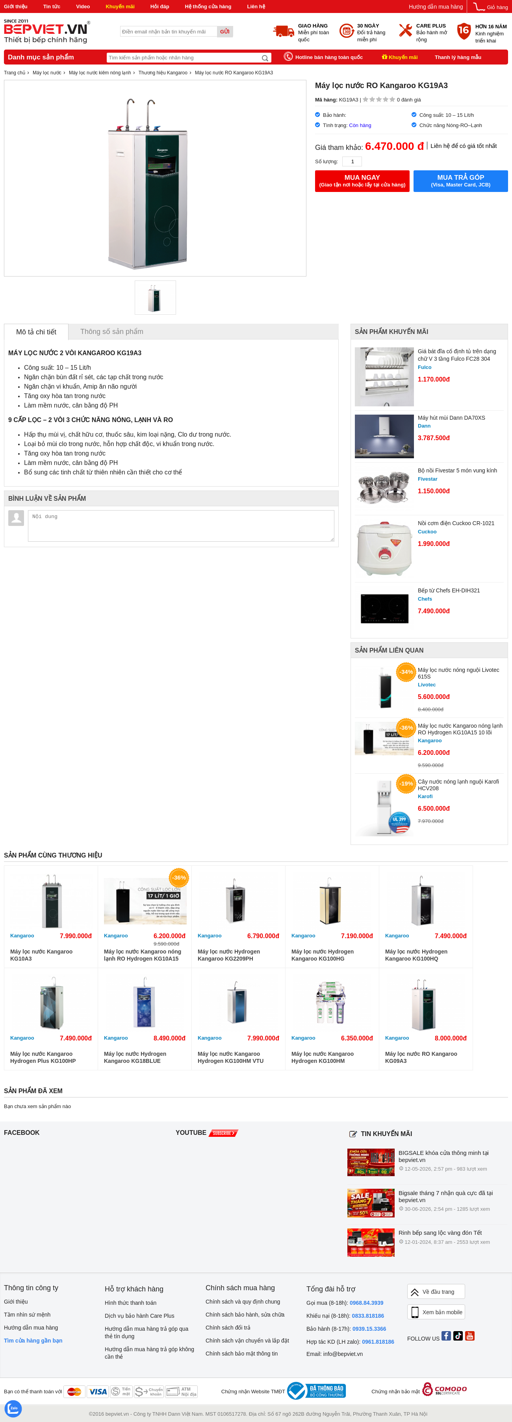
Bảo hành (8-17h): (346, 1329)
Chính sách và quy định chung (243, 1301)
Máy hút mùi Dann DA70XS (451, 418)
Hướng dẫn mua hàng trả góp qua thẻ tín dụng (146, 1332)
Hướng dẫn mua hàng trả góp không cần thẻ (149, 1353)
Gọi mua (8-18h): (345, 1303)
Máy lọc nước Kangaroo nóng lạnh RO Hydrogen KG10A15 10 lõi (460, 729)
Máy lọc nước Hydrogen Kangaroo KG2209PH (229, 955)
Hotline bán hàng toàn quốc (329, 57)
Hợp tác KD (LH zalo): (350, 1342)
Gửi (225, 32)
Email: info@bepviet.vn (334, 1354)
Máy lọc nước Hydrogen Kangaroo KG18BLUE (135, 1057)
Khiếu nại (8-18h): (345, 1316)
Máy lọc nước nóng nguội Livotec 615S (458, 673)
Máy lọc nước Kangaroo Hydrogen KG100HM (322, 1057)
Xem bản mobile (436, 1313)
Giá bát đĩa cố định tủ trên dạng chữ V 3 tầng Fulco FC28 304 (457, 355)
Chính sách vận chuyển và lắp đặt (247, 1340)
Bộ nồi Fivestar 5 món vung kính (457, 470)
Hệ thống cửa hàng (208, 6)
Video (83, 6)
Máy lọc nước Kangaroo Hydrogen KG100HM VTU (230, 1057)
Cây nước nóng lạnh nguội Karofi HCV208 (458, 784)
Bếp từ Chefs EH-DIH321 (449, 590)
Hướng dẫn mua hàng (436, 7)
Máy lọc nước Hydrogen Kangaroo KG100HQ (416, 955)
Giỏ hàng (497, 7)
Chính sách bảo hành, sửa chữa (245, 1314)
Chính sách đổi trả (228, 1327)
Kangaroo (22, 936)
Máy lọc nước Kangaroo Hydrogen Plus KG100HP (43, 1057)
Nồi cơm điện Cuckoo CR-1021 (456, 523)
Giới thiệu (16, 6)
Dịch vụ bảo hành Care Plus (139, 1316)
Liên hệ (256, 6)
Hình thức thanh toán (130, 1303)
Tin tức (51, 6)
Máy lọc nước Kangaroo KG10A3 (41, 955)
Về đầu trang (432, 1292)
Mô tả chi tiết (36, 332)
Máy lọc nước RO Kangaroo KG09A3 (421, 1057)
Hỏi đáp (159, 6)
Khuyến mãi (120, 6)
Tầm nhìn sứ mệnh (27, 1314)
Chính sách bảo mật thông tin (242, 1353)
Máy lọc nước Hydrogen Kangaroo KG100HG (322, 955)
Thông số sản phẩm (111, 332)
